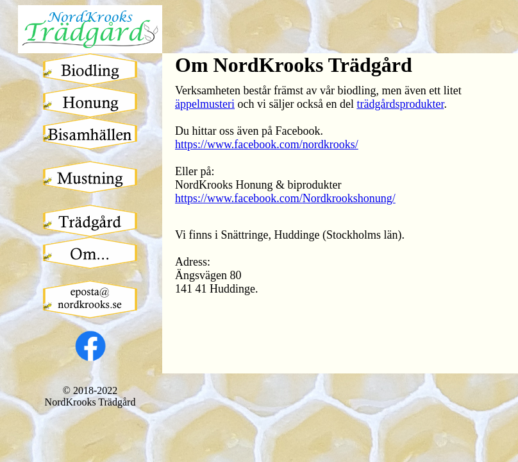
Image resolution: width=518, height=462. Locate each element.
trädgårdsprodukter (400, 104)
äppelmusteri (205, 104)
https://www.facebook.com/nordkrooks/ (266, 144)
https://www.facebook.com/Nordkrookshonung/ (285, 198)
